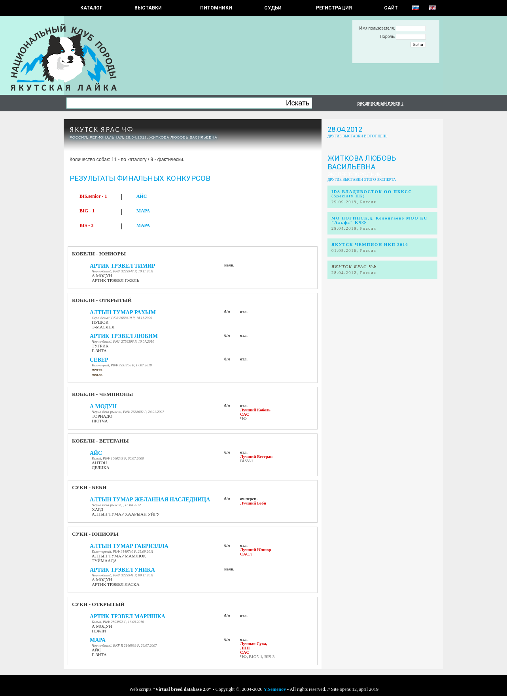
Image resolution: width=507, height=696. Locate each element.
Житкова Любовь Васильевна (361, 162)
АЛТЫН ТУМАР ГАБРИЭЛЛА (129, 546)
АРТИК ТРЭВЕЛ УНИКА (122, 570)
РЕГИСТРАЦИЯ (334, 8)
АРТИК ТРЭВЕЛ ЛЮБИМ (124, 336)
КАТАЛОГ (91, 8)
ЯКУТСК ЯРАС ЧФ (101, 129)
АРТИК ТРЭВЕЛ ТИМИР (122, 266)
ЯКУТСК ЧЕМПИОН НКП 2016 (369, 244)
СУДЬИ (273, 8)
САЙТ (391, 8)
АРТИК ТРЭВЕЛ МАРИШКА (127, 616)
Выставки (148, 8)
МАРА (143, 211)
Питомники (216, 8)
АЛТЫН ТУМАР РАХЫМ (123, 312)
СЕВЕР (99, 360)
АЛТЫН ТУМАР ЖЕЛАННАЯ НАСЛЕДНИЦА (150, 500)
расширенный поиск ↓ (380, 103)
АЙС (141, 196)
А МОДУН (103, 406)
